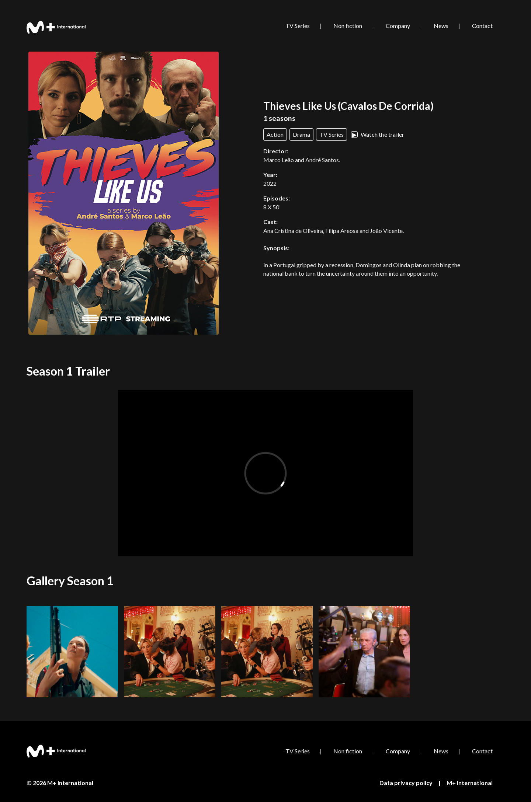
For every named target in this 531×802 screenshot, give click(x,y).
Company (398, 25)
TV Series (297, 25)
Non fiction (347, 25)
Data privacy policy (406, 782)
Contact (482, 25)
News (441, 25)
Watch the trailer (377, 134)
